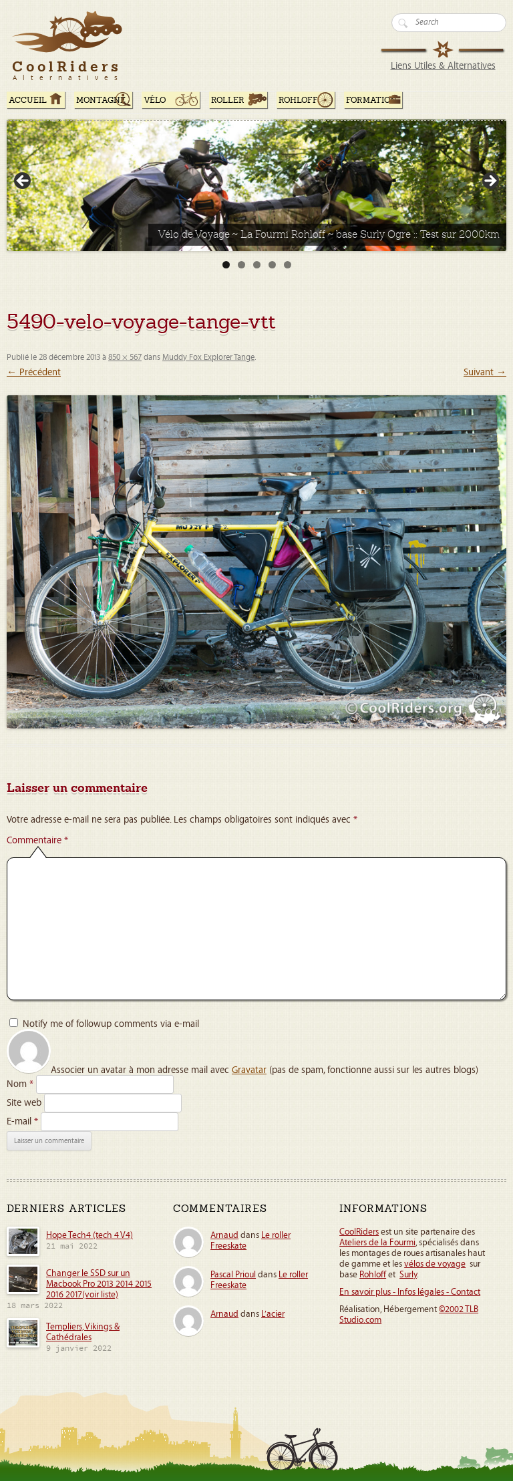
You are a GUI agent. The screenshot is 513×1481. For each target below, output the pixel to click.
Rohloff (298, 100)
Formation (371, 100)
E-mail (22, 1121)
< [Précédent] (23, 182)
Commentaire (37, 840)
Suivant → (485, 372)
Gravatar (249, 1070)
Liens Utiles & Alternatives (443, 66)
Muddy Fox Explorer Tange (208, 357)
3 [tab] (257, 264)
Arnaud (224, 1235)
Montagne (101, 100)
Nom (20, 1084)
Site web (24, 1103)
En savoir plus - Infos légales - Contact (409, 1292)
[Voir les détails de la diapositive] (256, 185)
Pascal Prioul (233, 1274)
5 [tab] (287, 264)
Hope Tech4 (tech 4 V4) (89, 1235)
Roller (227, 100)
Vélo (155, 100)
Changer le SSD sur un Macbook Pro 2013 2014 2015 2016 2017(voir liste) (99, 1284)
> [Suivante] (490, 182)
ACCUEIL (28, 100)
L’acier (273, 1314)
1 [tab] (226, 264)
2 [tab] (241, 264)
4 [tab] (272, 264)
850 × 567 (125, 357)
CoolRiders (359, 1232)
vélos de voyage (435, 1264)
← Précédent (34, 372)
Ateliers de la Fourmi (377, 1242)
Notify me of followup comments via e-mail (111, 1024)
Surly (408, 1274)
